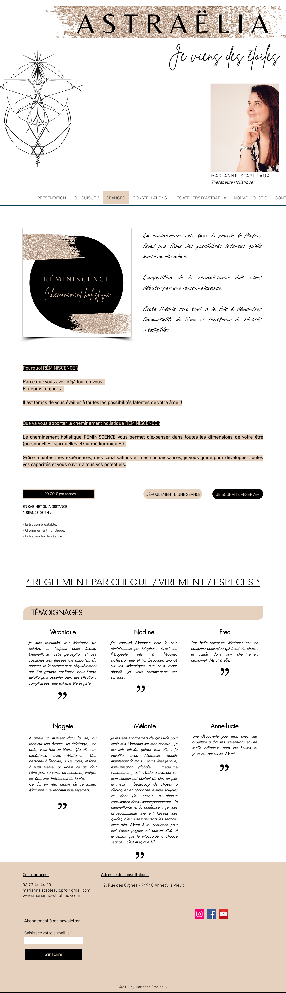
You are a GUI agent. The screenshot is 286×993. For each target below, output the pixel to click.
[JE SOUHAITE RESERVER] (237, 494)
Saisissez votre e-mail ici (47, 933)
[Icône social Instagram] (199, 914)
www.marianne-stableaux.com (51, 895)
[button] (59, 494)
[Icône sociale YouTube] (223, 914)
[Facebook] (211, 914)
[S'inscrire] (53, 955)
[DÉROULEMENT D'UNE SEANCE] (172, 494)
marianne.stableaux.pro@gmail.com (56, 890)
